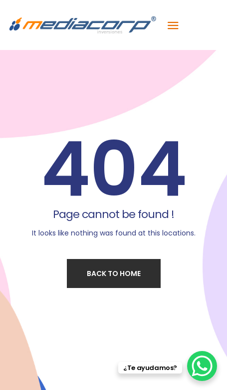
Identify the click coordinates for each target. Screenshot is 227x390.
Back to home (114, 273)
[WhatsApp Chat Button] (202, 366)
